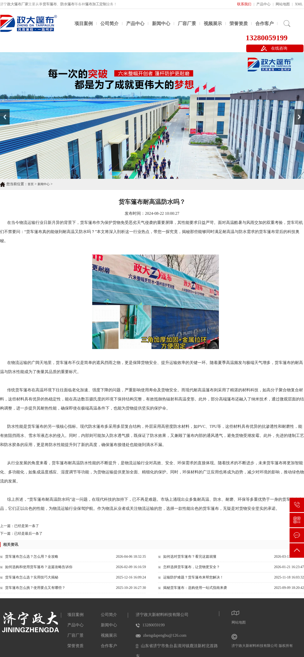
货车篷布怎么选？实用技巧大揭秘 (31, 577)
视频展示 (213, 23)
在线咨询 (279, 48)
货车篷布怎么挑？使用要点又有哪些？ (35, 588)
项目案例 (83, 23)
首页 (31, 184)
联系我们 (244, 4)
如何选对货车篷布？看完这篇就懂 (189, 556)
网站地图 (283, 4)
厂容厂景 (187, 23)
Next (297, 111)
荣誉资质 (239, 23)
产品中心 (263, 4)
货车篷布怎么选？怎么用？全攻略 (31, 556)
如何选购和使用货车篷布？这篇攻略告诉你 (38, 567)
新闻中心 (161, 23)
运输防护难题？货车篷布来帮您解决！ (193, 577)
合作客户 (264, 23)
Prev (3, 111)
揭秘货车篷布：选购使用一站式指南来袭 (195, 588)
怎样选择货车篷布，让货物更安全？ (191, 567)
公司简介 (109, 23)
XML (299, 4)
